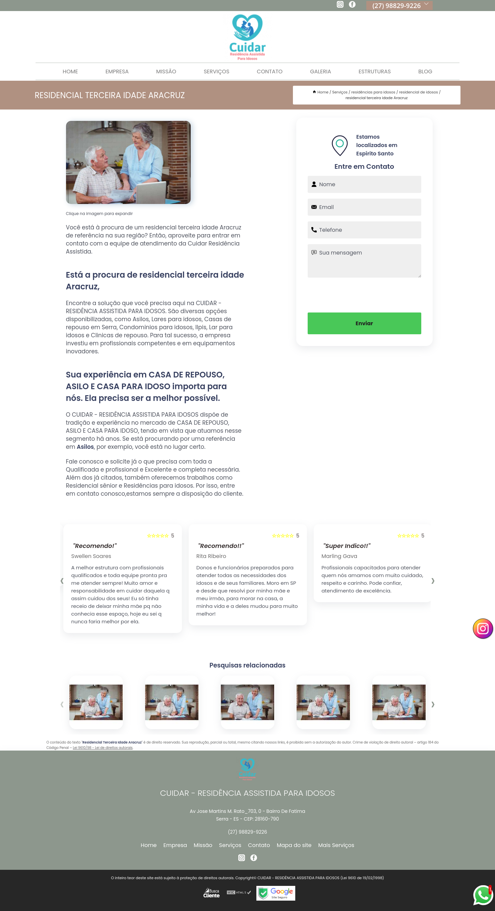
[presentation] (364, 294)
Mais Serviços (336, 845)
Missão (166, 71)
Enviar (364, 323)
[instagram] (340, 5)
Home (70, 71)
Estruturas (375, 71)
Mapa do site (294, 845)
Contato (270, 71)
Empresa (117, 71)
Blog (425, 71)
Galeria (320, 71)
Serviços (216, 71)
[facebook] (352, 5)
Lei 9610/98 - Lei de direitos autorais (102, 747)
